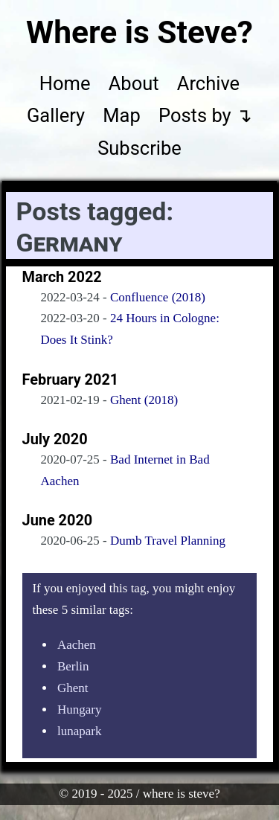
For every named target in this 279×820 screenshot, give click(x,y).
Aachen (76, 645)
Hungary (79, 709)
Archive (208, 83)
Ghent (73, 688)
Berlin (73, 666)
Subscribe (139, 148)
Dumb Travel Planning (167, 541)
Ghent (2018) (144, 400)
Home (65, 83)
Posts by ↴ (205, 115)
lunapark (79, 731)
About (134, 83)
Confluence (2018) (157, 297)
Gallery (56, 115)
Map (121, 115)
